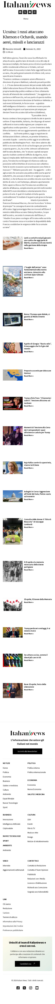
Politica (32, 763)
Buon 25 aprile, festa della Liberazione (35, 685)
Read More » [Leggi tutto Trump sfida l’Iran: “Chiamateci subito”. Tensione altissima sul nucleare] (29, 406)
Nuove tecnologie (12, 836)
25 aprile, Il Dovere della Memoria (38, 599)
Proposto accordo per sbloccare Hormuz (37, 371)
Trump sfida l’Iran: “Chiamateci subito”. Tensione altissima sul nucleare (37, 400)
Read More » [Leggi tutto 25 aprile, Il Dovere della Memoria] (29, 602)
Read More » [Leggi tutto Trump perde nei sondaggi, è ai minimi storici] (29, 634)
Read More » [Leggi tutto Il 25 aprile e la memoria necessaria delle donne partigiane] (29, 570)
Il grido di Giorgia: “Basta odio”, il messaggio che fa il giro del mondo (37, 346)
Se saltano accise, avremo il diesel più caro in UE (36, 656)
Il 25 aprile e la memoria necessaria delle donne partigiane (34, 564)
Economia (32, 780)
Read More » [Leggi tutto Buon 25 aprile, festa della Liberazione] (29, 690)
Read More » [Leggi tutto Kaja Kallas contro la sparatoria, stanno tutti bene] (29, 468)
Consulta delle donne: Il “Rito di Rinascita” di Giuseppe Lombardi (37, 522)
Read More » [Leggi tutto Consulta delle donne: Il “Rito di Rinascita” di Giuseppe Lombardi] (29, 527)
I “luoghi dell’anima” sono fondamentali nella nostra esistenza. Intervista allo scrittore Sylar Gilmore (35, 271)
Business (7, 814)
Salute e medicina (36, 794)
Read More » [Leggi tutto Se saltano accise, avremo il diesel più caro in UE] (29, 660)
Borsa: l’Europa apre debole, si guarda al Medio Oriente (37, 315)
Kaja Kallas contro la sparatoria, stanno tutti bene (37, 463)
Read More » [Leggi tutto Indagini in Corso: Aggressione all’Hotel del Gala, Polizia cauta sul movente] (29, 499)
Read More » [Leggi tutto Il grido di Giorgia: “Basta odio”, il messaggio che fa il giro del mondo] (29, 351)
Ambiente (7, 845)
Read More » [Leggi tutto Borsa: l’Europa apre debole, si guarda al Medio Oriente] (29, 319)
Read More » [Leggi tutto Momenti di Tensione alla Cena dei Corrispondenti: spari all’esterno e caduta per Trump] (29, 435)
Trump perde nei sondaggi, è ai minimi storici (37, 629)
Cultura (31, 814)
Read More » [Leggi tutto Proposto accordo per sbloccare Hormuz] (29, 376)
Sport (6, 840)
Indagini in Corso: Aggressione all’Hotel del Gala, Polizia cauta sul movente (37, 494)
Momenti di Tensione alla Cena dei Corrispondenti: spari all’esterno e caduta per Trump (37, 430)
